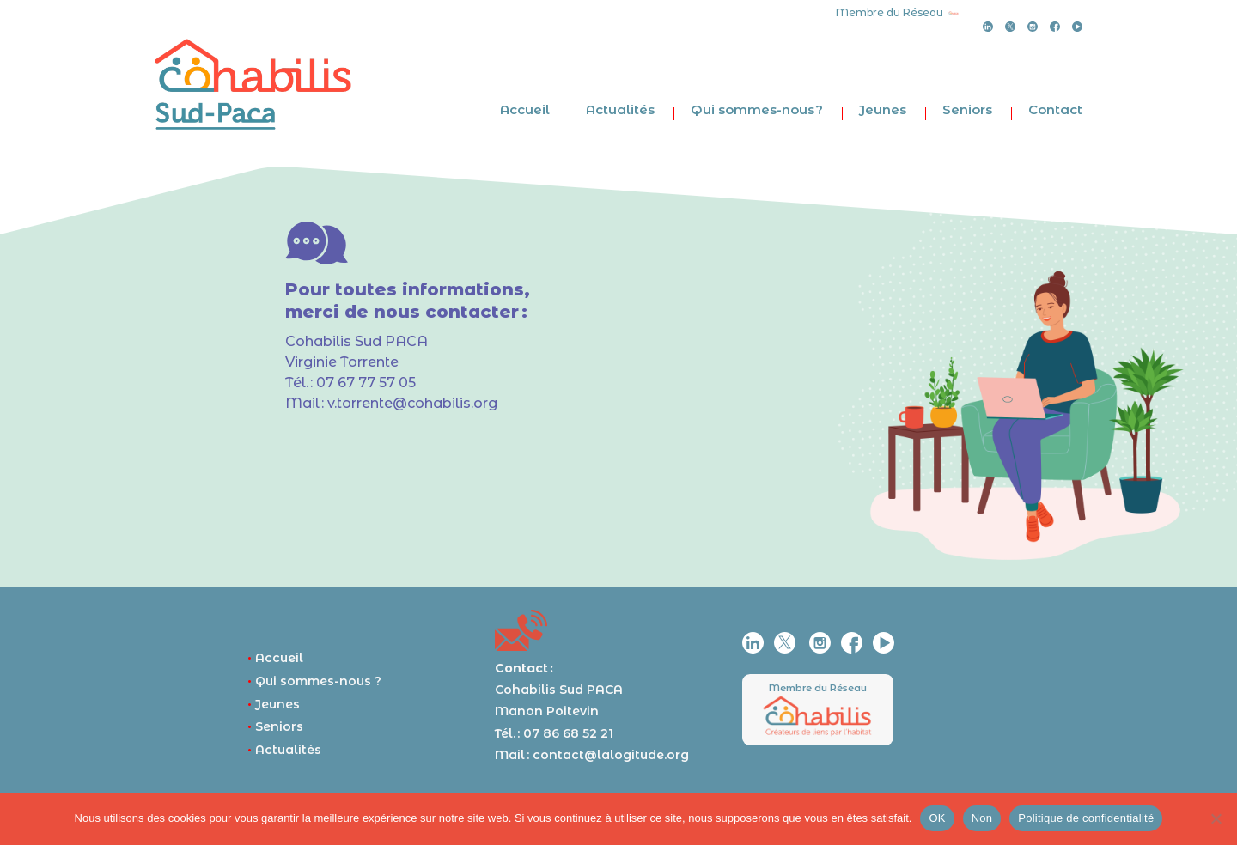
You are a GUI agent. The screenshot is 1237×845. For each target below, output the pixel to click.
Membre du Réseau (818, 688)
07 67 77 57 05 (366, 382)
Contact (1055, 109)
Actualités (620, 109)
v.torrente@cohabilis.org (412, 403)
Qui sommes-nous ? (757, 109)
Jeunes (882, 109)
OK (937, 818)
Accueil (525, 109)
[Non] (1215, 818)
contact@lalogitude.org (611, 755)
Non (982, 818)
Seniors (967, 109)
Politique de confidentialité (1086, 818)
